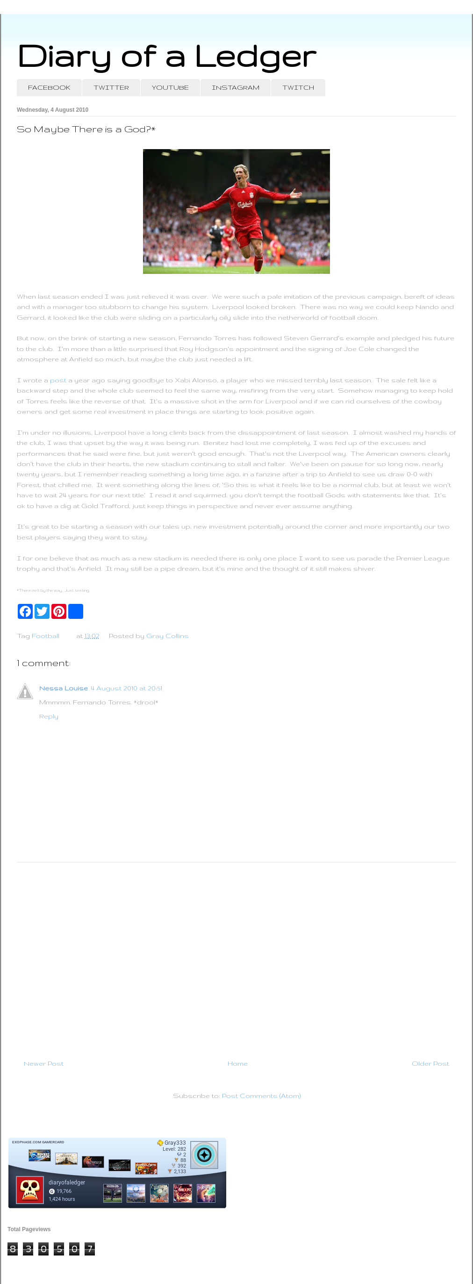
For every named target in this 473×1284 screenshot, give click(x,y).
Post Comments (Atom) (261, 1095)
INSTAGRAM (235, 87)
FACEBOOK (49, 87)
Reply (48, 716)
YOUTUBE (170, 87)
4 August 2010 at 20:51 (126, 688)
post (58, 380)
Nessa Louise (63, 688)
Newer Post (44, 1063)
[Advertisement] (236, 956)
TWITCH (298, 87)
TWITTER (111, 87)
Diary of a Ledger (166, 55)
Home (238, 1063)
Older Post (430, 1063)
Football (45, 635)
